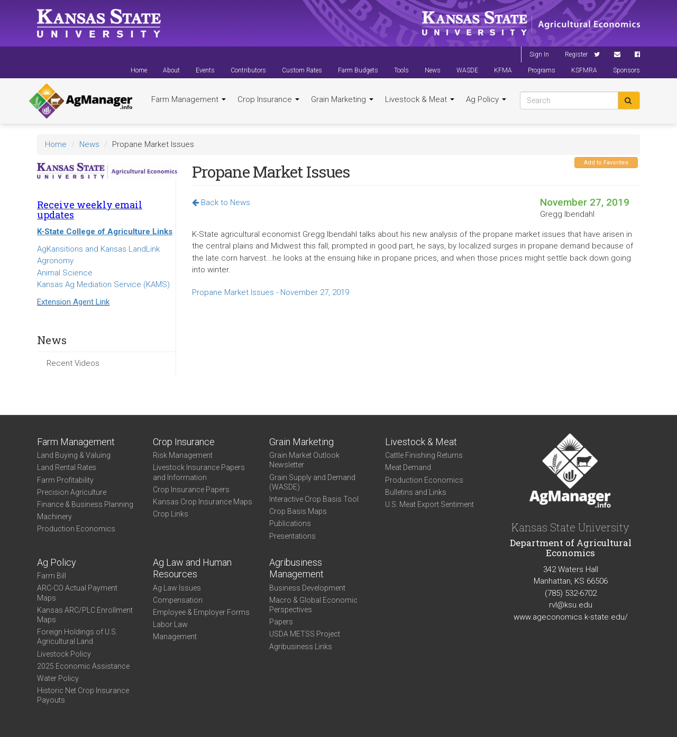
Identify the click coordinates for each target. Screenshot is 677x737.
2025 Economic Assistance (83, 666)
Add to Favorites (606, 162)
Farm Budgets (358, 70)
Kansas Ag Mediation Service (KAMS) (103, 284)
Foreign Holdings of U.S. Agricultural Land (77, 637)
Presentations (292, 536)
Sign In (539, 54)
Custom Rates (302, 70)
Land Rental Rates (66, 467)
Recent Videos (73, 363)
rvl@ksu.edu (570, 605)
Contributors (248, 70)
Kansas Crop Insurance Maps (202, 502)
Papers (281, 622)
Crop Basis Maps (298, 511)
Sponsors (626, 70)
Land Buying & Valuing (74, 455)
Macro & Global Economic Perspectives (313, 605)
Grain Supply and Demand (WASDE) (312, 482)
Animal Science (65, 273)
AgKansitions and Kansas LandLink (98, 249)
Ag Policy (486, 99)
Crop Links (170, 514)
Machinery (54, 516)
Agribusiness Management (296, 568)
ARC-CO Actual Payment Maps (77, 593)
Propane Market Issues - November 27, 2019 (270, 292)
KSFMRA (584, 70)
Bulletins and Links (415, 492)
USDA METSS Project (304, 634)
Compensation (178, 600)
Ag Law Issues (177, 588)
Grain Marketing (342, 99)
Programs (541, 70)
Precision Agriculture (71, 492)
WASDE (467, 70)
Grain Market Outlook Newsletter (304, 460)
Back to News (221, 202)
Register (576, 54)
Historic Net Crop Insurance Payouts (83, 695)
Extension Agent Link (73, 302)
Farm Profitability (65, 480)
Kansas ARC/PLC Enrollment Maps (85, 615)
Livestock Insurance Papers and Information (199, 472)
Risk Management (183, 455)
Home (139, 70)
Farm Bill (51, 576)
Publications (290, 523)
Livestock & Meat (419, 99)
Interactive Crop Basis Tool (314, 499)
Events (205, 70)
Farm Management (188, 99)
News (433, 70)
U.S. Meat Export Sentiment (429, 504)
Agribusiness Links (300, 646)
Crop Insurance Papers (191, 489)
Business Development (307, 588)
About (171, 70)
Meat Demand (408, 467)
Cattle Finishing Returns (424, 455)
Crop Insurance (268, 99)
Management (175, 636)
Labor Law (170, 624)
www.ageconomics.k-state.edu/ (571, 617)
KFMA (503, 70)
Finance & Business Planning (85, 504)
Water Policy (58, 678)
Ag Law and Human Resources (192, 568)
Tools (401, 70)
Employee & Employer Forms (201, 612)
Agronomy (55, 260)
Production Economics (76, 528)
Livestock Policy (64, 654)
